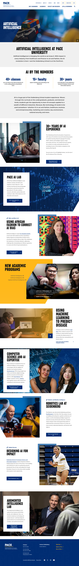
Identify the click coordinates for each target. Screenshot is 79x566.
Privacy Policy (38, 560)
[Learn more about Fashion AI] (14, 252)
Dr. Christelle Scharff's (25, 233)
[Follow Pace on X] (47, 560)
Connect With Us (43, 546)
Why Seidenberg (33, 6)
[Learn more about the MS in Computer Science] (65, 342)
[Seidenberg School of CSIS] (10, 4)
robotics (22, 378)
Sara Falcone (17, 376)
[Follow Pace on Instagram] (50, 560)
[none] (39, 25)
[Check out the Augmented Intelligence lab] (14, 526)
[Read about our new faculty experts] (14, 387)
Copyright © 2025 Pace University (29, 560)
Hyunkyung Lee (10, 371)
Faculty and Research (54, 6)
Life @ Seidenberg (67, 6)
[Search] (75, 6)
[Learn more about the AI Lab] (14, 201)
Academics (43, 6)
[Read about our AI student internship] (54, 162)
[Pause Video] (77, 40)
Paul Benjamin (49, 414)
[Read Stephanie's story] (14, 478)
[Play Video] (50, 336)
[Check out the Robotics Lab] (54, 435)
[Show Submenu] (46, 3)
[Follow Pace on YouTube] (54, 560)
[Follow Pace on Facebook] (44, 560)
